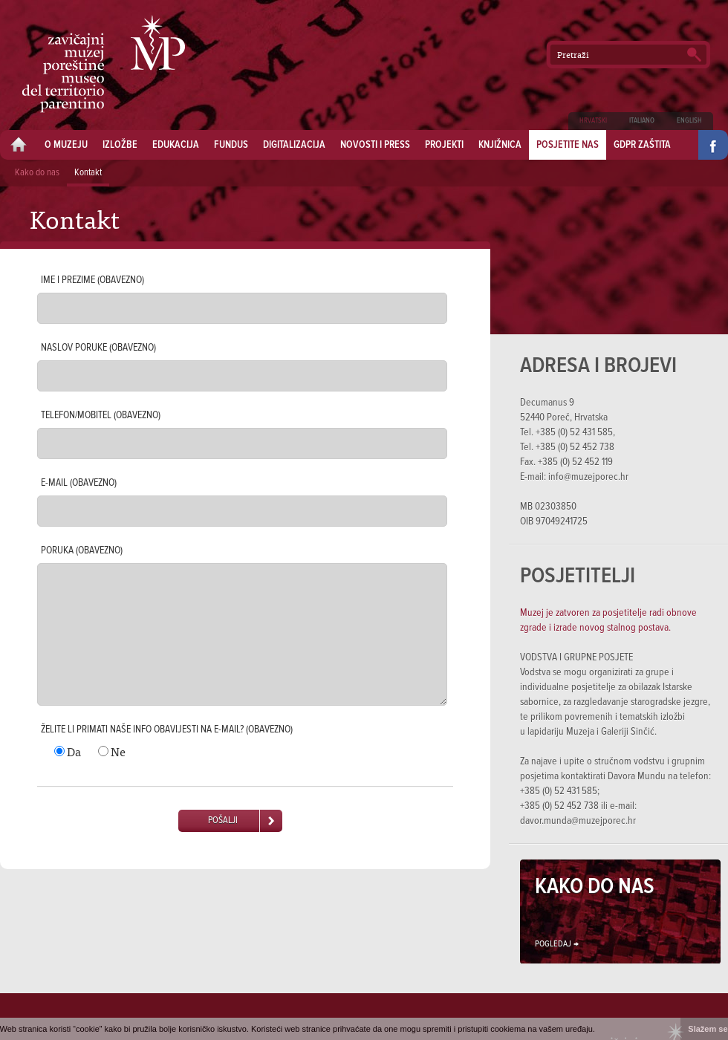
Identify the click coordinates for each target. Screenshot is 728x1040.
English (689, 121)
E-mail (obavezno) (79, 483)
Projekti (444, 145)
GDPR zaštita (642, 145)
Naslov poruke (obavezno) (98, 347)
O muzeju (66, 145)
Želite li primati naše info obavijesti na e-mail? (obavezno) (167, 729)
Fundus (231, 145)
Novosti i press (375, 145)
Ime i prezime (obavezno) (92, 280)
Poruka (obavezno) (82, 550)
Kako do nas (37, 172)
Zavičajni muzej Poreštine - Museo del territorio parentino (103, 64)
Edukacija (175, 145)
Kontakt (88, 172)
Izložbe (120, 145)
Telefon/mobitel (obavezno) (100, 415)
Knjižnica (499, 145)
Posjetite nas (567, 145)
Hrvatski (593, 121)
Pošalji (223, 820)
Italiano (641, 121)
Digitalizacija (294, 145)
